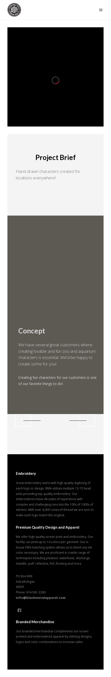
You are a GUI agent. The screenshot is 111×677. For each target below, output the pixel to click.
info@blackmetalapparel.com (41, 597)
